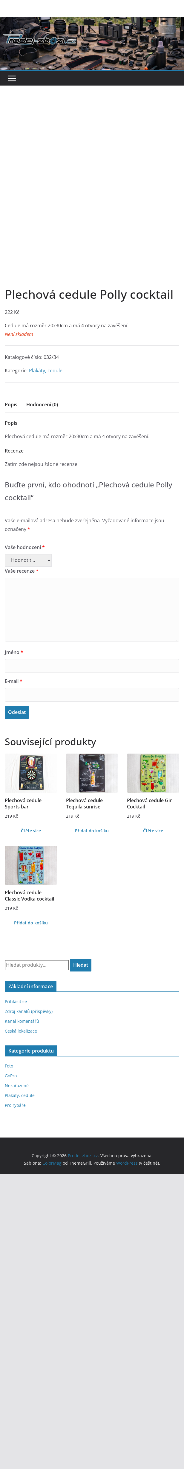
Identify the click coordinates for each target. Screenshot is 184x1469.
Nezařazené (17, 1030)
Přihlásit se (16, 946)
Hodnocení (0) (42, 349)
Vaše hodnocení (25, 492)
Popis (11, 349)
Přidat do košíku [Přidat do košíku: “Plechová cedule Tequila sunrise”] (92, 776)
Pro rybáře (15, 1050)
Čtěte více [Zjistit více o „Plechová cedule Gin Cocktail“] (153, 776)
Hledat (80, 910)
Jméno (14, 597)
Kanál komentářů (22, 966)
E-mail (13, 626)
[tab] (11, 351)
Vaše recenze (22, 516)
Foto (9, 1011)
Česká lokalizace (21, 976)
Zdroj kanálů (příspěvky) (29, 956)
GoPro (11, 1021)
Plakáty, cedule (45, 315)
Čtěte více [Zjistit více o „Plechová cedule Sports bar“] (31, 776)
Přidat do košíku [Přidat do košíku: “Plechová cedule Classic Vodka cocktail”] (31, 868)
